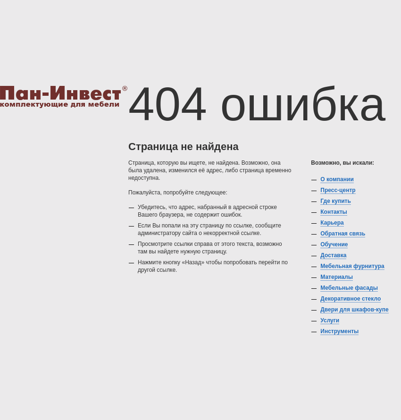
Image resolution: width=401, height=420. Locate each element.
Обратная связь (342, 233)
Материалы (336, 277)
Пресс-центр (337, 190)
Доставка (333, 255)
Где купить (335, 201)
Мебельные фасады (349, 288)
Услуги (329, 320)
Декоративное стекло (350, 298)
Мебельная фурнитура (352, 266)
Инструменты (339, 331)
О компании (337, 179)
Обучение (334, 244)
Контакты (333, 212)
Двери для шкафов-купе (354, 309)
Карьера (332, 222)
